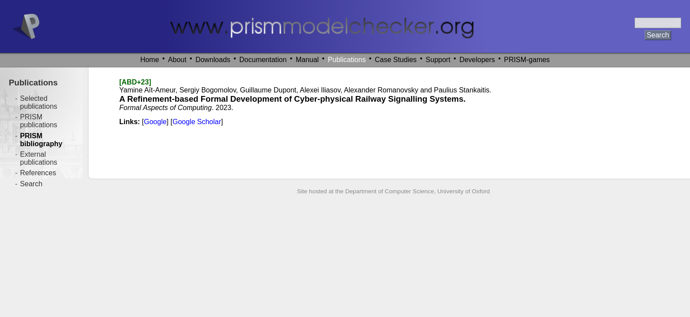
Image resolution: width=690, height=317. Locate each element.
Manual (307, 59)
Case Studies (396, 59)
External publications (39, 158)
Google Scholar (196, 121)
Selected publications (39, 102)
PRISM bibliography (41, 139)
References (38, 173)
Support (438, 59)
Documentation (263, 59)
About (177, 59)
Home (149, 59)
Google (155, 121)
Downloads (212, 59)
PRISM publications (39, 121)
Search (31, 184)
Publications (347, 59)
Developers (477, 59)
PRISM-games (527, 59)
